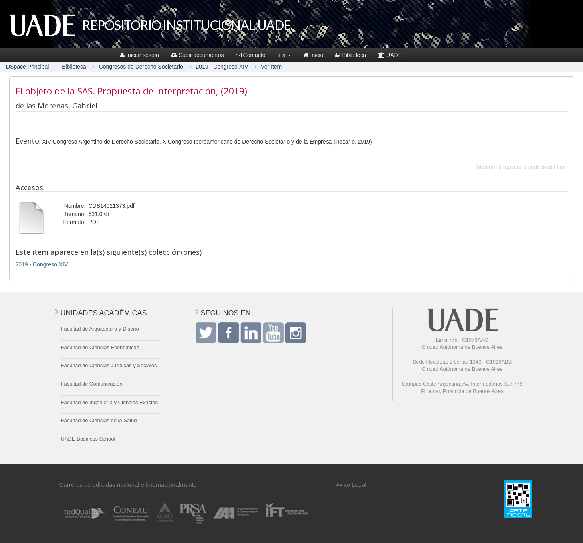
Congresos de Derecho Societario (141, 66)
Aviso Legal (351, 484)
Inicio (313, 55)
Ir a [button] (284, 55)
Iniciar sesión (139, 55)
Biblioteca (350, 55)
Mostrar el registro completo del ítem (521, 167)
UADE (390, 55)
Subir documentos (197, 55)
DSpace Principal (27, 66)
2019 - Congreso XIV (222, 66)
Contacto (251, 55)
